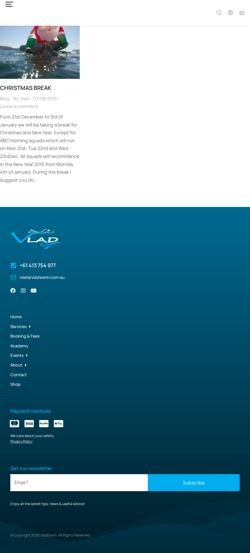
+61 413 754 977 (38, 264)
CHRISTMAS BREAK (25, 87)
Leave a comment (19, 105)
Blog (5, 98)
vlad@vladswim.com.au (42, 276)
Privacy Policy (21, 440)
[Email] (79, 481)
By (21, 98)
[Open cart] (242, 13)
